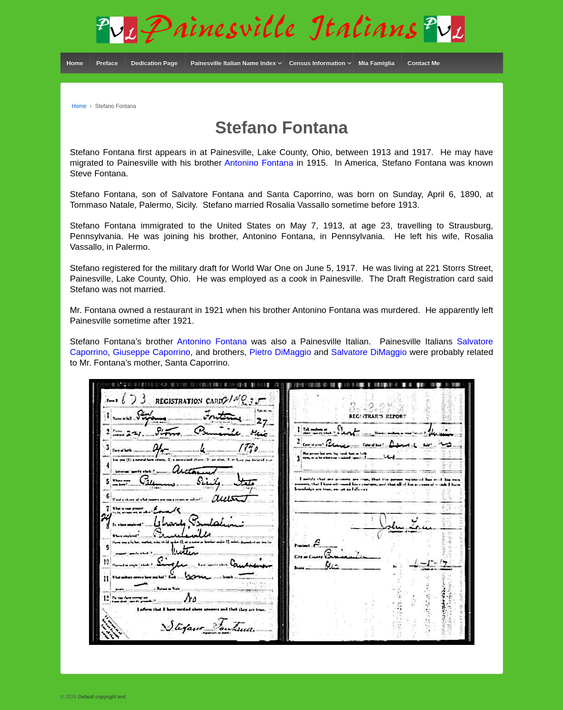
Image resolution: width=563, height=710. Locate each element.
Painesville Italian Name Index (233, 63)
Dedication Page (154, 63)
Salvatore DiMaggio (369, 352)
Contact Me (424, 63)
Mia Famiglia (376, 63)
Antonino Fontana (259, 163)
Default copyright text (101, 696)
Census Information (317, 63)
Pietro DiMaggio (280, 352)
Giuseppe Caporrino (151, 352)
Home (74, 63)
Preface (107, 63)
